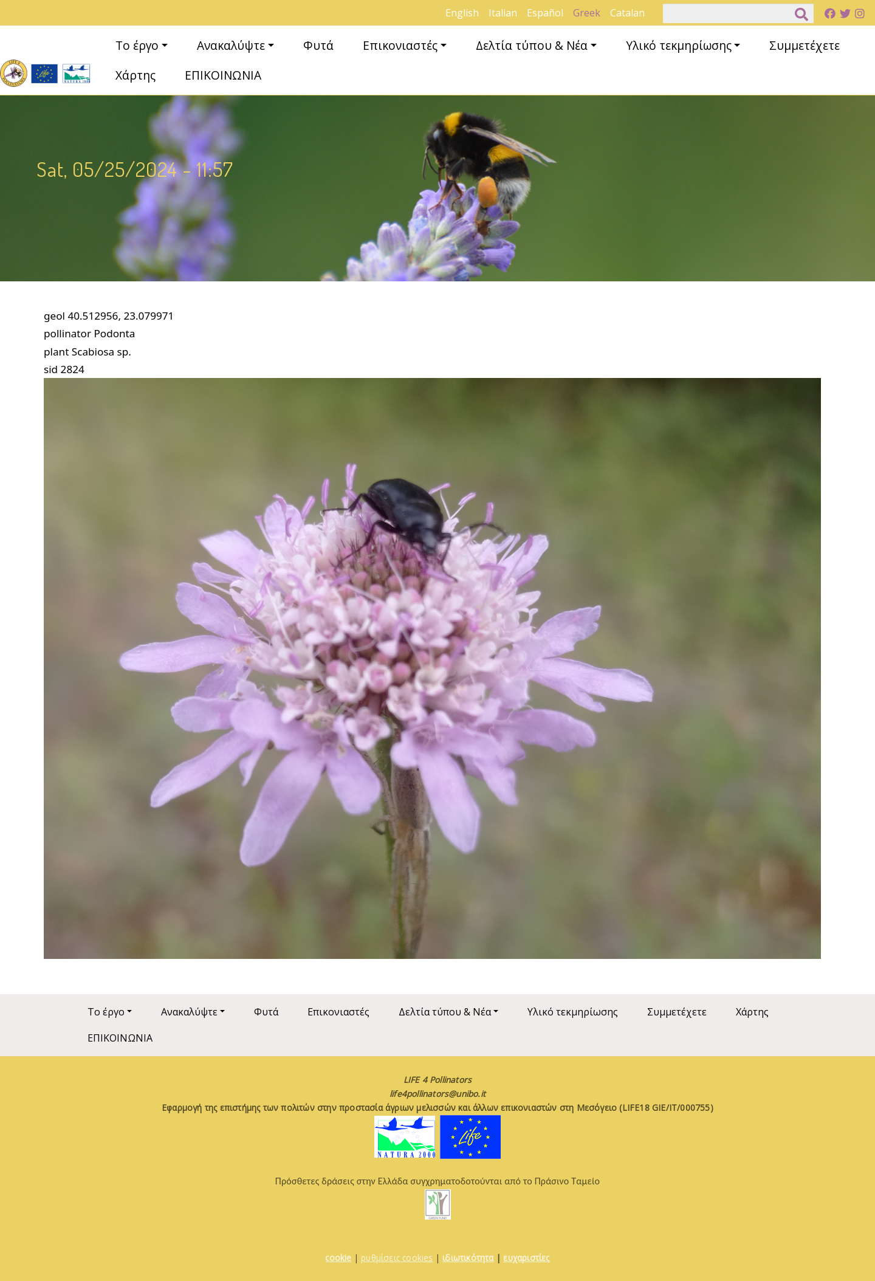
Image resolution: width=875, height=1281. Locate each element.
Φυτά (318, 45)
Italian (503, 12)
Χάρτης (135, 75)
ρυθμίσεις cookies (397, 1257)
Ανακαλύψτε (231, 45)
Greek (586, 12)
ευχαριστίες (526, 1257)
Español (545, 12)
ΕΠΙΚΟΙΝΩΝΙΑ (223, 75)
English (462, 12)
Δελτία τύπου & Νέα (532, 45)
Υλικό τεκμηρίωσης (679, 45)
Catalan (627, 12)
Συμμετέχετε (804, 45)
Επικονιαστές (400, 45)
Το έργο (137, 45)
